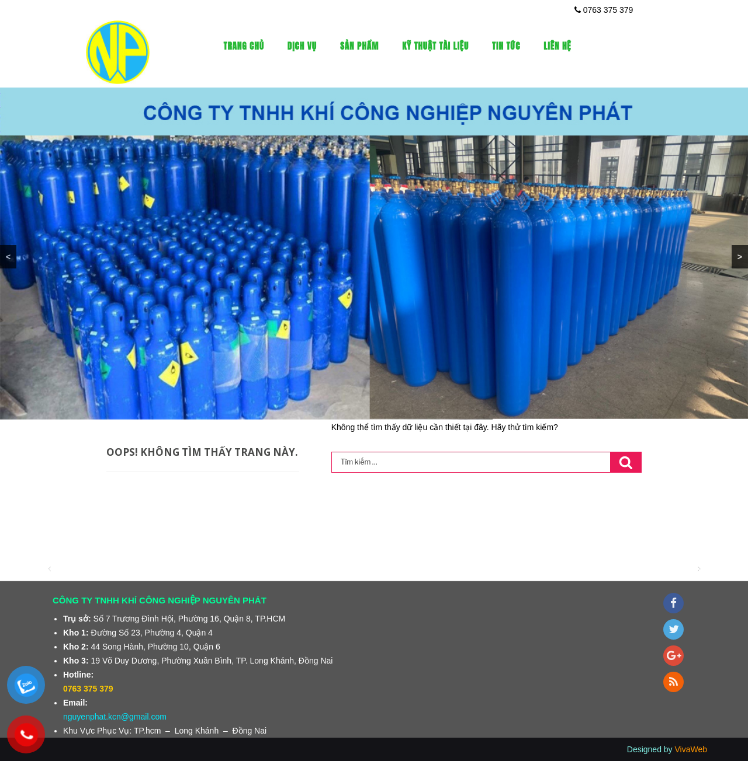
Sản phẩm (359, 46)
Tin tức (506, 46)
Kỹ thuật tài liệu (435, 46)
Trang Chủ (244, 46)
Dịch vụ (302, 46)
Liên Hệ (557, 46)
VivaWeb (690, 749)
